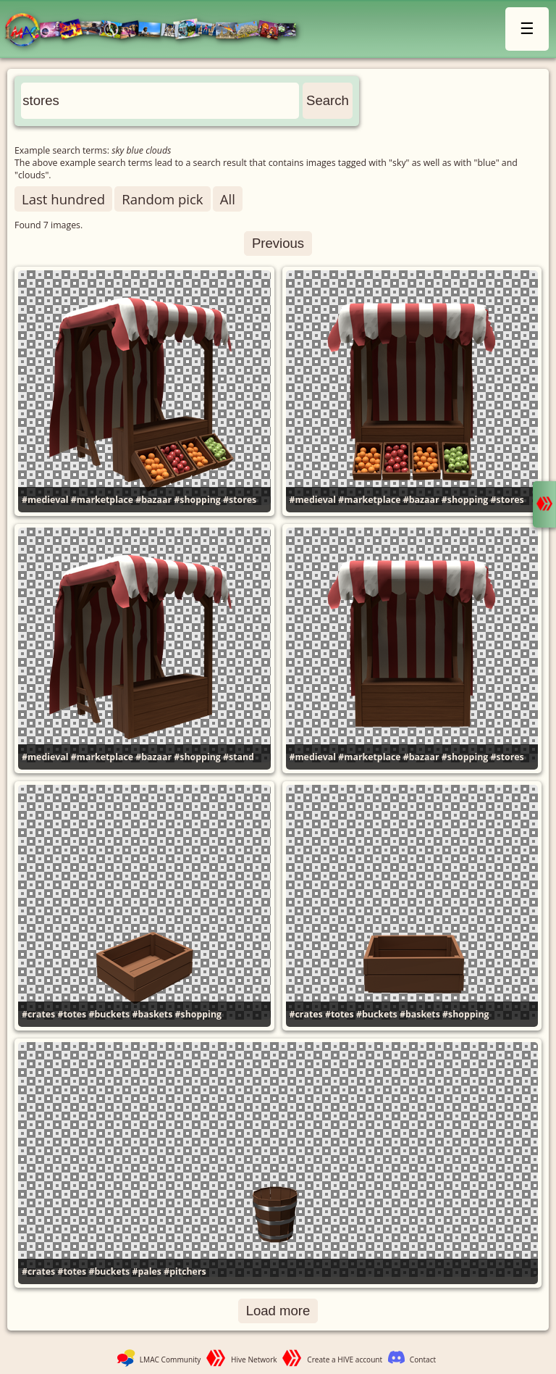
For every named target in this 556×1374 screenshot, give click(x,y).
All (227, 199)
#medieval (45, 500)
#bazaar (153, 500)
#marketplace (102, 500)
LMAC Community (170, 1359)
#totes (71, 1014)
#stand (238, 757)
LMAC (157, 30)
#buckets (109, 1014)
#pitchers (185, 1271)
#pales (146, 1271)
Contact (423, 1359)
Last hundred (63, 199)
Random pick (162, 199)
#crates (38, 1014)
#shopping (197, 500)
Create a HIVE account (344, 1359)
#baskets (152, 1014)
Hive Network (254, 1359)
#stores (239, 500)
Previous (278, 243)
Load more (278, 1310)
